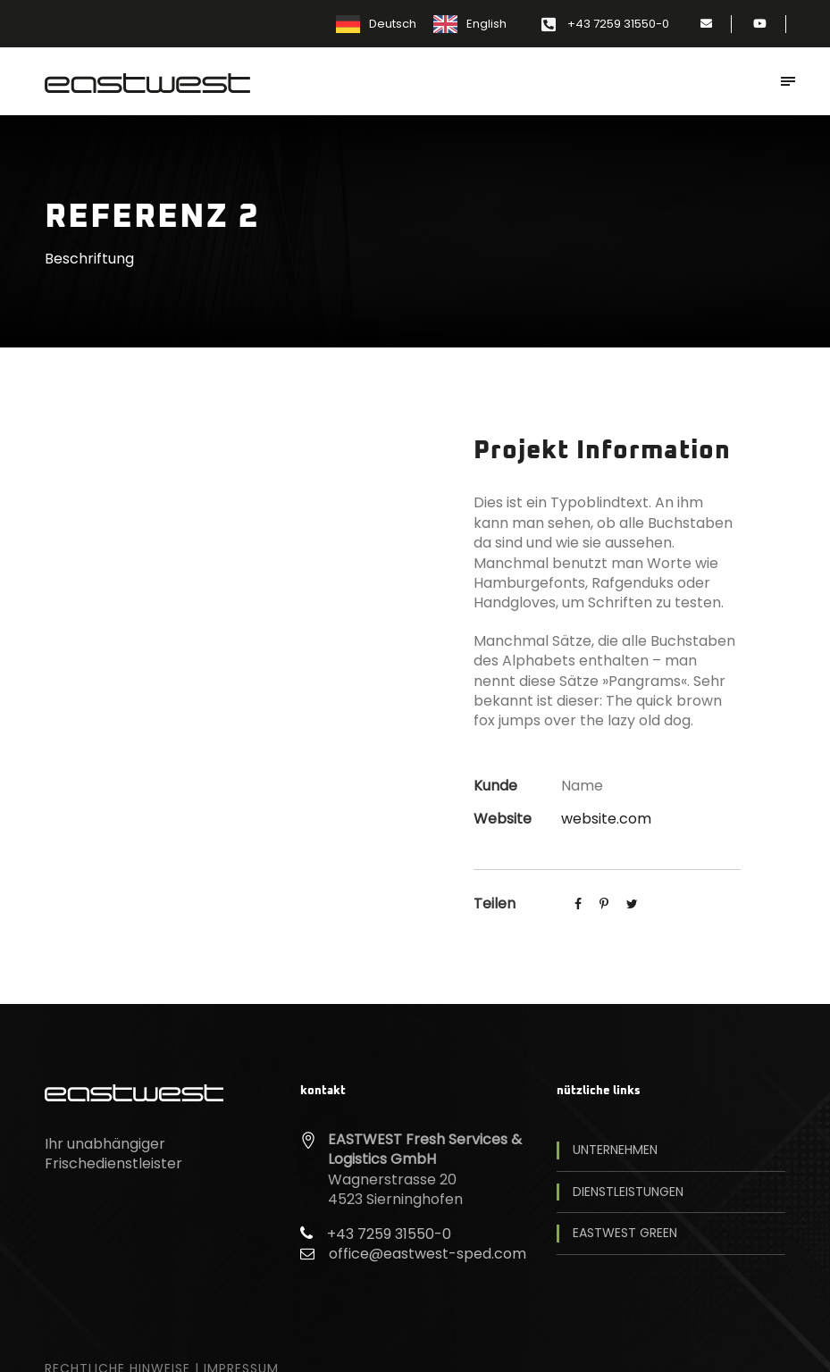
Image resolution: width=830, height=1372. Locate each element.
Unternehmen (615, 1150)
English (486, 23)
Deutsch (392, 23)
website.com (606, 818)
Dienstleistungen (628, 1192)
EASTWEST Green (625, 1233)
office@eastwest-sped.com (427, 1253)
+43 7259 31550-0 (618, 23)
